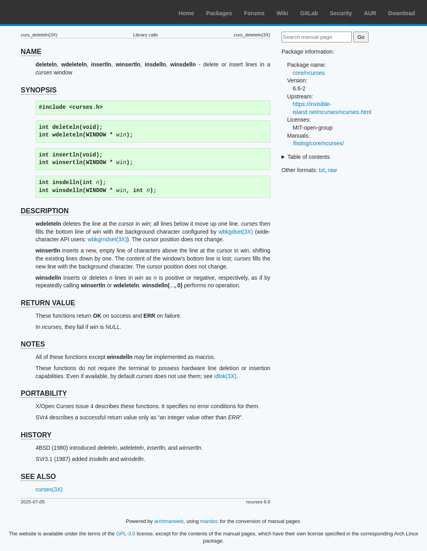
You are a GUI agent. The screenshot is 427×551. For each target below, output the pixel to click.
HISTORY (36, 435)
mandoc (209, 521)
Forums (254, 13)
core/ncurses (309, 73)
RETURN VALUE (48, 303)
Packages (219, 13)
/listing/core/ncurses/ (318, 143)
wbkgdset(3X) (236, 231)
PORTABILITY (44, 393)
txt (322, 170)
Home (186, 13)
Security (341, 13)
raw (332, 170)
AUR (370, 13)
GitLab (309, 13)
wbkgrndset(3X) (107, 239)
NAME (31, 52)
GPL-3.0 (125, 534)
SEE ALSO (38, 477)
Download (401, 13)
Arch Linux (44, 12)
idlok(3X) (225, 376)
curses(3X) (49, 489)
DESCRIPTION (45, 211)
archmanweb (168, 521)
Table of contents (309, 157)
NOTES (33, 344)
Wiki (282, 13)
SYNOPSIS (38, 90)
